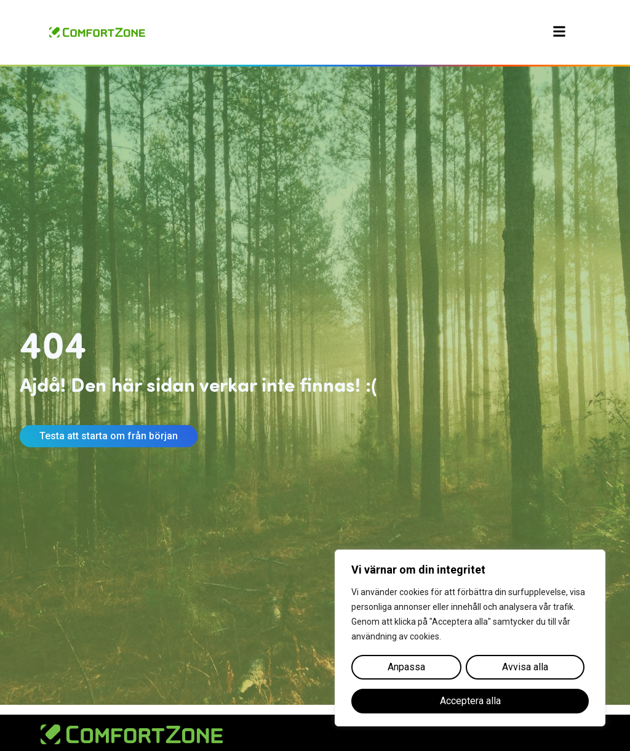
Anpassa (406, 667)
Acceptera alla (470, 701)
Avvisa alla (525, 667)
